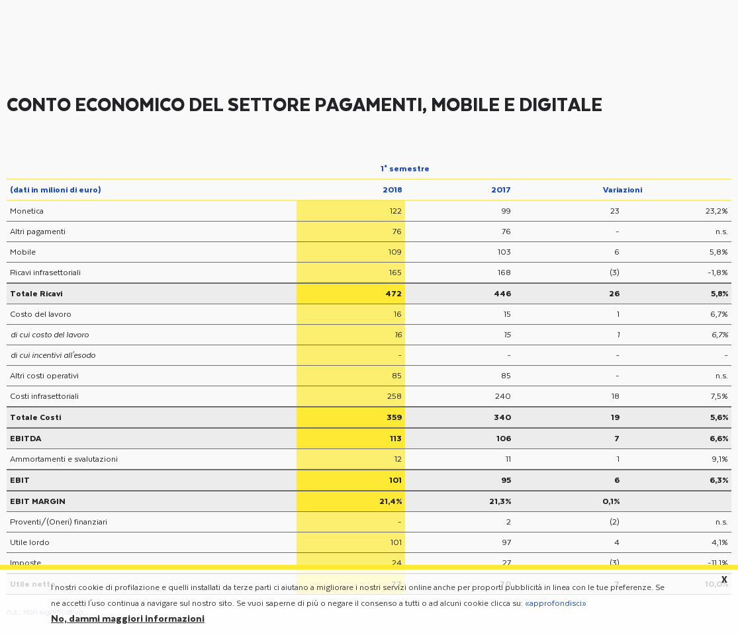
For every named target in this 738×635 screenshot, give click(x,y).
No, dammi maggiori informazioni (128, 623)
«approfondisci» (555, 608)
